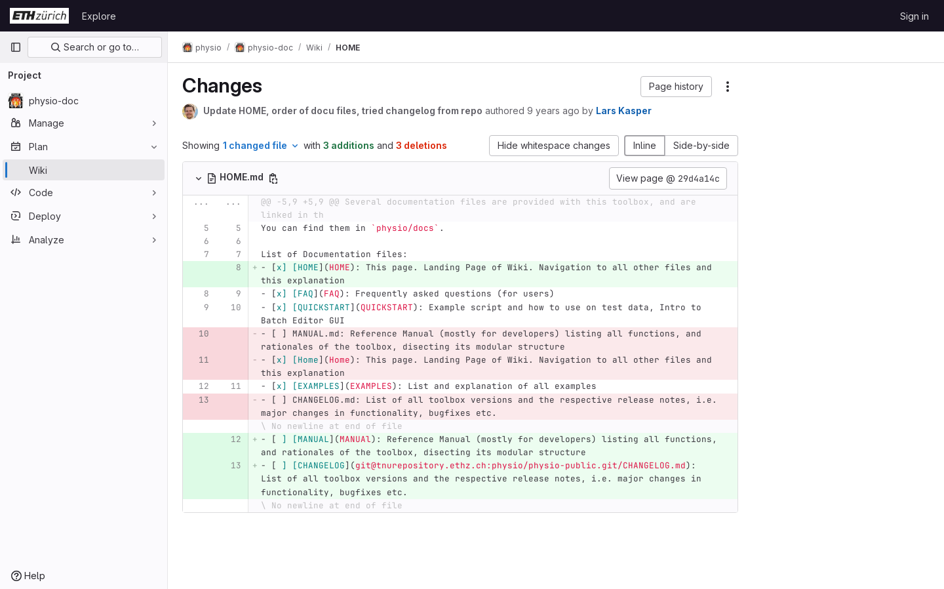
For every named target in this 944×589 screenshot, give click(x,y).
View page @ (668, 178)
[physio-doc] (84, 100)
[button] (676, 86)
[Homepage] (39, 15)
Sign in (914, 16)
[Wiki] (84, 169)
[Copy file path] (275, 178)
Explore (99, 16)
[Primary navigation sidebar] (15, 47)
